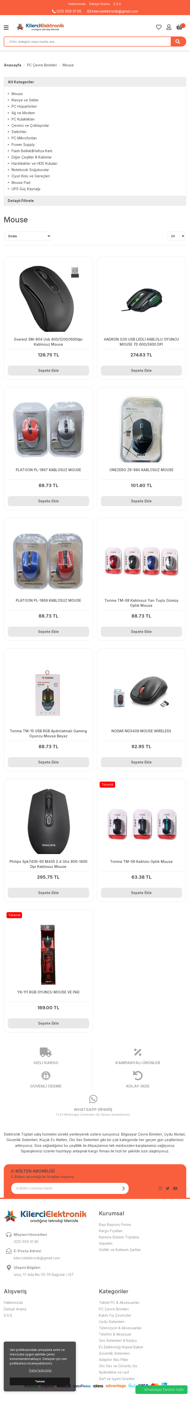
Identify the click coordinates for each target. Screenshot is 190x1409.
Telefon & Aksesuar (115, 1334)
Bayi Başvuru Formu (115, 1224)
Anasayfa (12, 65)
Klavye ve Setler (25, 100)
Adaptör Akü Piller (113, 1359)
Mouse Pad (21, 182)
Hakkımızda (77, 4)
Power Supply (23, 144)
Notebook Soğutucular (30, 170)
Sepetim (105, 1243)
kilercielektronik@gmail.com (112, 11)
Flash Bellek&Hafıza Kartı (32, 151)
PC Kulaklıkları (23, 119)
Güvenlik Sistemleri (114, 1353)
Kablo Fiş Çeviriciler (115, 1315)
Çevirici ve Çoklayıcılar (30, 125)
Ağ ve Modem (23, 113)
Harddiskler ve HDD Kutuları (34, 163)
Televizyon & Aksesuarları (120, 1328)
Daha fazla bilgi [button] (40, 1370)
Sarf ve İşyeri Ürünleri (117, 1379)
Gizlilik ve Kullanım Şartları (120, 1249)
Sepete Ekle (48, 370)
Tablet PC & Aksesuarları (119, 1302)
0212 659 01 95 (66, 11)
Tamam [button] (40, 1381)
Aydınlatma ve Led (114, 1372)
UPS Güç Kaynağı (26, 189)
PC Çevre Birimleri (42, 65)
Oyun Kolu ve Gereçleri (31, 176)
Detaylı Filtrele (21, 200)
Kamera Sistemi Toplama (119, 1237)
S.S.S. (117, 4)
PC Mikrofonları (24, 138)
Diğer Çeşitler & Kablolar (32, 157)
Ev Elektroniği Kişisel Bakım (121, 1347)
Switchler (19, 132)
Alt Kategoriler (21, 82)
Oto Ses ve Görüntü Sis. (118, 1366)
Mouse (68, 65)
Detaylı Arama (99, 4)
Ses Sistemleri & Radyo (118, 1340)
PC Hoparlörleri (24, 106)
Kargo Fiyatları (110, 1231)
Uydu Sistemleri (111, 1321)
